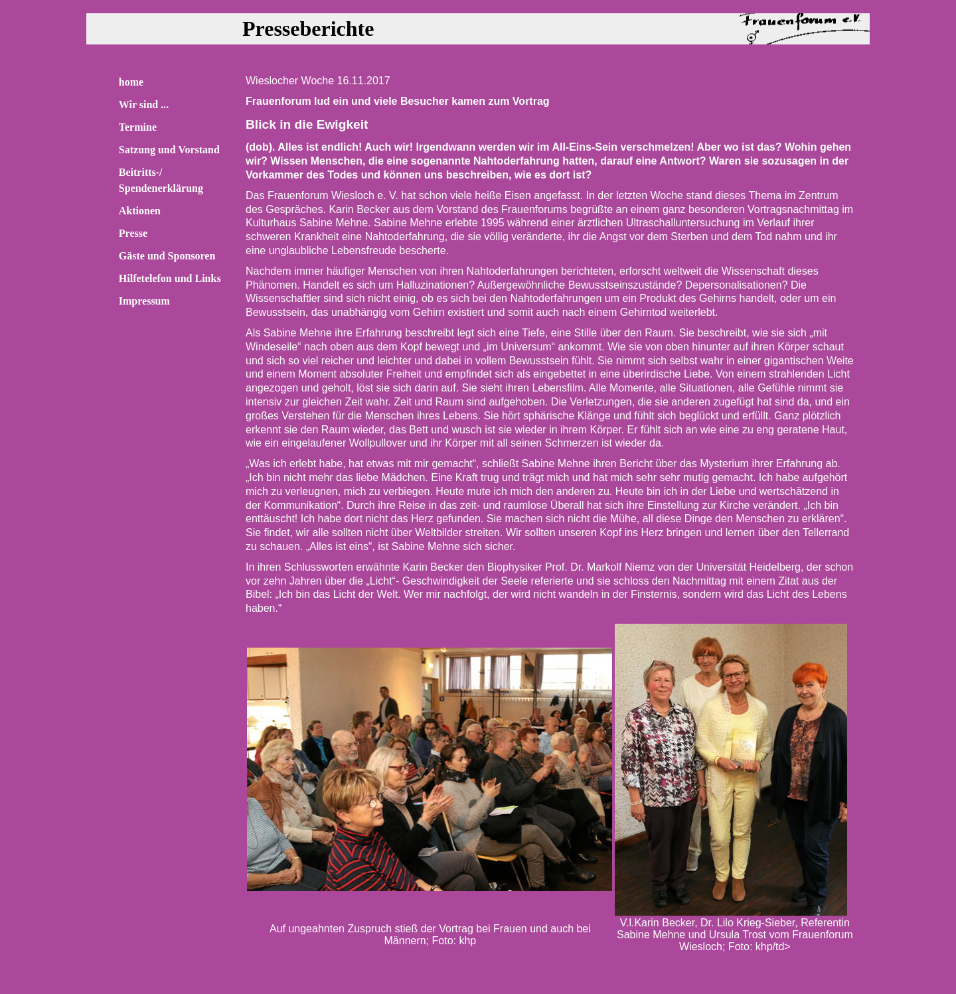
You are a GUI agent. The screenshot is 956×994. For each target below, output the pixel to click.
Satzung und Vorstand (169, 149)
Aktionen (140, 210)
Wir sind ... (144, 104)
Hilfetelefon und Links (170, 278)
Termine (138, 127)
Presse (133, 233)
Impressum (144, 301)
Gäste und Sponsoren (167, 255)
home (131, 82)
